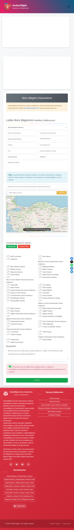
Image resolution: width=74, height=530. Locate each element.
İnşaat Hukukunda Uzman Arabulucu (22, 290)
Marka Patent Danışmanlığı (51, 308)
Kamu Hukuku (47, 295)
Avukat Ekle (19, 506)
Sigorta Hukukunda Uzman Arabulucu (19, 319)
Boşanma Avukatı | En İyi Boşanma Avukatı (19, 499)
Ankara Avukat (54, 398)
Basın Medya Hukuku (17, 266)
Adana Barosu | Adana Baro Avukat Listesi (19, 483)
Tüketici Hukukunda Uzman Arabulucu (51, 337)
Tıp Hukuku (14, 332)
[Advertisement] (35, 31)
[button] (8, 198)
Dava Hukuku (15, 274)
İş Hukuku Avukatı (54, 415)
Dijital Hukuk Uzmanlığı (50, 274)
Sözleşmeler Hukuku (17, 321)
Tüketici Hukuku (15, 334)
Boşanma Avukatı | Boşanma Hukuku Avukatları (54, 408)
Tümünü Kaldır (24, 246)
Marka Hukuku (15, 308)
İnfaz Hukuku (46, 287)
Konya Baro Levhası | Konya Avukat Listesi (19, 493)
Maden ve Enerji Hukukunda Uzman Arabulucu (50, 304)
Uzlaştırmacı (14, 339)
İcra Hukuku (46, 285)
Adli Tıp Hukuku (15, 256)
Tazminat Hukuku (16, 324)
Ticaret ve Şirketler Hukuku (51, 327)
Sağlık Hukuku (47, 311)
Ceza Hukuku (47, 272)
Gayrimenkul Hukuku (49, 277)
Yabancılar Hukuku (16, 342)
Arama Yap (61, 192)
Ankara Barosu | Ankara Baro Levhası (19, 476)
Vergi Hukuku (47, 339)
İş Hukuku (45, 293)
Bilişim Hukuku (47, 269)
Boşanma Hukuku (16, 272)
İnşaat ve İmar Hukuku (18, 293)
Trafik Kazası (46, 332)
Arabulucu (13, 259)
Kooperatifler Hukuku (17, 301)
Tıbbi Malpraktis (47, 324)
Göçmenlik (14, 285)
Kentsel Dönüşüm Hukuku (51, 298)
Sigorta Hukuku (47, 313)
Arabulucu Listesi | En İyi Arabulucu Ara (19, 496)
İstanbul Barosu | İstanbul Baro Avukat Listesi (19, 479)
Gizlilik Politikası (55, 523)
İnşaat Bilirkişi (47, 290)
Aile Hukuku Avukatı (54, 411)
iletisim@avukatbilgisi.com (32, 108)
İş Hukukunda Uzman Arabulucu (21, 295)
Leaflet (48, 231)
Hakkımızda (67, 523)
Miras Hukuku (15, 311)
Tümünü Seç (11, 246)
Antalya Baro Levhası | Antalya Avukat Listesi (19, 486)
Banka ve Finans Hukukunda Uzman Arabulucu (50, 263)
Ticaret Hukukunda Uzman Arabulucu (19, 329)
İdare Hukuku (15, 287)
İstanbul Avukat (54, 401)
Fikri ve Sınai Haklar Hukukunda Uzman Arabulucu (20, 281)
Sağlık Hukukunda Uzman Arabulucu (23, 313)
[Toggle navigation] (69, 6)
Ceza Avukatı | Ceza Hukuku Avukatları (54, 405)
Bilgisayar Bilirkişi (48, 266)
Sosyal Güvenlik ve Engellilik (52, 316)
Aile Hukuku (46, 256)
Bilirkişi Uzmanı (15, 269)
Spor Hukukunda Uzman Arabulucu (54, 321)
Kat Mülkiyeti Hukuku (17, 298)
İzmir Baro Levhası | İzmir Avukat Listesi (19, 489)
